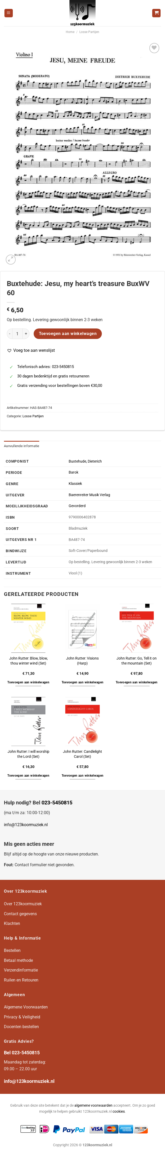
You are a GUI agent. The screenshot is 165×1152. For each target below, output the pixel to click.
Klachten (12, 923)
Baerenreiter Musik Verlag (89, 495)
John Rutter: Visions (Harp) (82, 661)
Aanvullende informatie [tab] (21, 446)
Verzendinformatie (21, 970)
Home (70, 32)
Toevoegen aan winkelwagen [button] (28, 682)
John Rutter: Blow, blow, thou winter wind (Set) (28, 661)
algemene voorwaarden (93, 1105)
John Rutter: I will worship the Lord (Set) (28, 754)
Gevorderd (77, 506)
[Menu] (8, 13)
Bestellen (12, 950)
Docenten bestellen (21, 1026)
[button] (31, 350)
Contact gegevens (20, 913)
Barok (73, 472)
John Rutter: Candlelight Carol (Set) (82, 754)
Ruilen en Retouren (21, 980)
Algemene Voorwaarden (26, 1007)
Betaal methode (18, 960)
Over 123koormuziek (23, 903)
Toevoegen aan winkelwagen (68, 333)
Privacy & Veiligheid (22, 1016)
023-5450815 (57, 802)
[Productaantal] (17, 333)
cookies (119, 1111)
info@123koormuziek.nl (26, 824)
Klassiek (75, 483)
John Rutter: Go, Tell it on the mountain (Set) (136, 661)
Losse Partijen (89, 32)
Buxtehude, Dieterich (85, 461)
